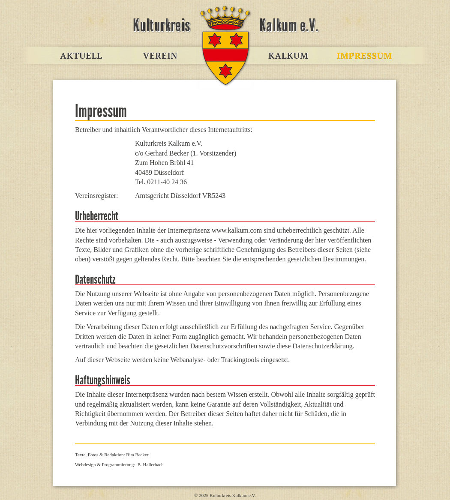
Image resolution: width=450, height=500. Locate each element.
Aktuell (88, 56)
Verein (161, 56)
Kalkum (289, 56)
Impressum (362, 56)
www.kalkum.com (225, 56)
